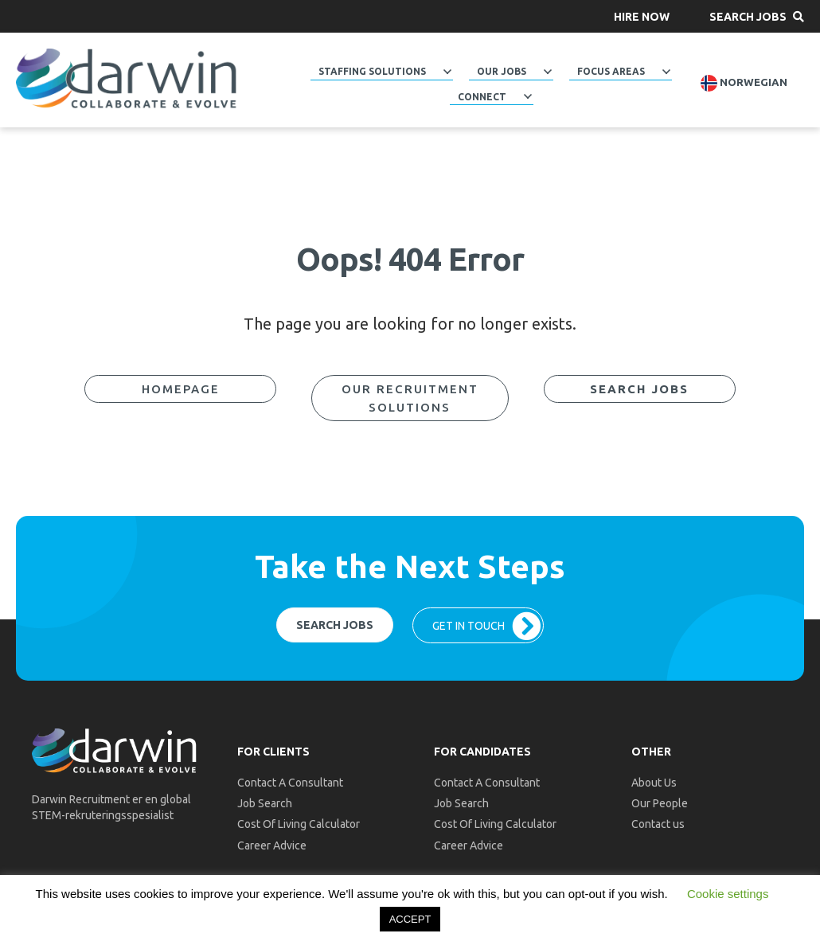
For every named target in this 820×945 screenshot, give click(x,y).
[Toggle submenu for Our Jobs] (547, 71)
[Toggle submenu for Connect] (527, 96)
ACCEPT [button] (410, 919)
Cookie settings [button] (728, 893)
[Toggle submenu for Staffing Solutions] (447, 71)
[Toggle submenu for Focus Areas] (666, 71)
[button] (641, 16)
